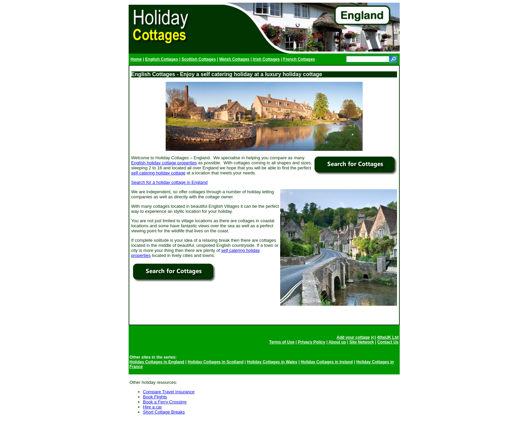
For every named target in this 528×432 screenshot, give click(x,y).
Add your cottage (353, 337)
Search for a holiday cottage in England (169, 182)
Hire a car (152, 406)
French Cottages (299, 59)
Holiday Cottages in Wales (272, 362)
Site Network (361, 342)
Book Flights (155, 396)
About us (337, 342)
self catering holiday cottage (158, 172)
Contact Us (387, 342)
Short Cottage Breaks (164, 411)
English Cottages (161, 59)
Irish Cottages (266, 59)
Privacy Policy (311, 342)
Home (136, 59)
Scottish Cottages (199, 59)
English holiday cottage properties (164, 162)
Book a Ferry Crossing (165, 401)
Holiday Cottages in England (157, 362)
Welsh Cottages (234, 59)
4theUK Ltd (388, 337)
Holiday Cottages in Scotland (215, 362)
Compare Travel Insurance (169, 391)
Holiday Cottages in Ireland (327, 362)
